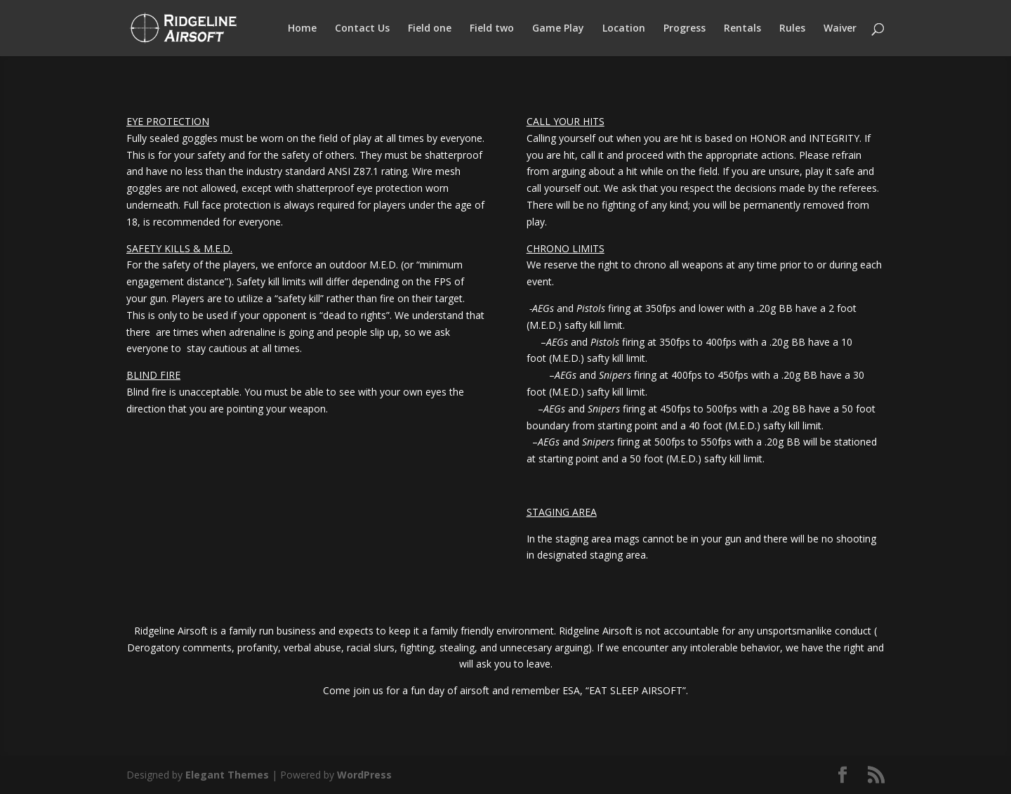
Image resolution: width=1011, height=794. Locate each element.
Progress (684, 28)
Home (302, 28)
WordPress (364, 774)
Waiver (840, 28)
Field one (429, 28)
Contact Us (362, 28)
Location (623, 28)
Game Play (558, 28)
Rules (792, 28)
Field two (492, 28)
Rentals (742, 28)
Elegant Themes (227, 774)
